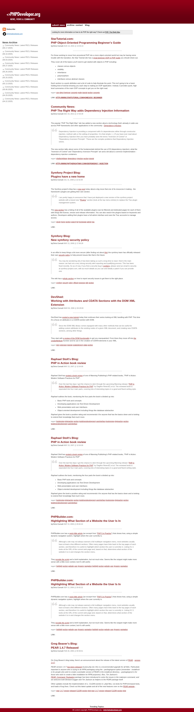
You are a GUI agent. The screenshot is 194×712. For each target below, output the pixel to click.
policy (71, 283)
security (65, 283)
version (66, 691)
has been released (74, 667)
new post (81, 189)
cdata (85, 345)
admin (89, 222)
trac (93, 222)
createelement (78, 345)
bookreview (60, 421)
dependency (72, 158)
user (75, 566)
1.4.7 (61, 691)
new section (59, 210)
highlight (59, 566)
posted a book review (74, 376)
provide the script (62, 559)
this (105, 252)
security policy (64, 255)
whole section (68, 278)
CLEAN (79, 691)
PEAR (130, 660)
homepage (82, 222)
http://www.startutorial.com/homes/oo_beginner (79, 98)
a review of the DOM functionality (76, 338)
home (63, 222)
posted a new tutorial (70, 317)
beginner (67, 92)
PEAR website (128, 686)
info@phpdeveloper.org (112, 710)
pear (58, 691)
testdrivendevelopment (87, 421)
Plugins (83, 200)
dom (57, 345)
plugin (58, 222)
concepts (74, 92)
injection (80, 158)
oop (57, 92)
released (73, 691)
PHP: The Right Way (112, 32)
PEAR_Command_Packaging (62, 677)
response (81, 283)
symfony (106, 266)
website (71, 566)
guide (80, 92)
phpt (89, 691)
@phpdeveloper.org (12, 34)
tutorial (84, 92)
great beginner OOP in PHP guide (106, 58)
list (77, 222)
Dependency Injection (112, 126)
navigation (88, 566)
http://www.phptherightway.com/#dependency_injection (82, 163)
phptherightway (61, 158)
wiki (86, 283)
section (90, 92)
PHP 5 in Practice (104, 533)
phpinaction (69, 421)
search (73, 222)
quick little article (76, 533)
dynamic (81, 566)
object (61, 92)
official (75, 283)
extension (63, 345)
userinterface (101, 421)
